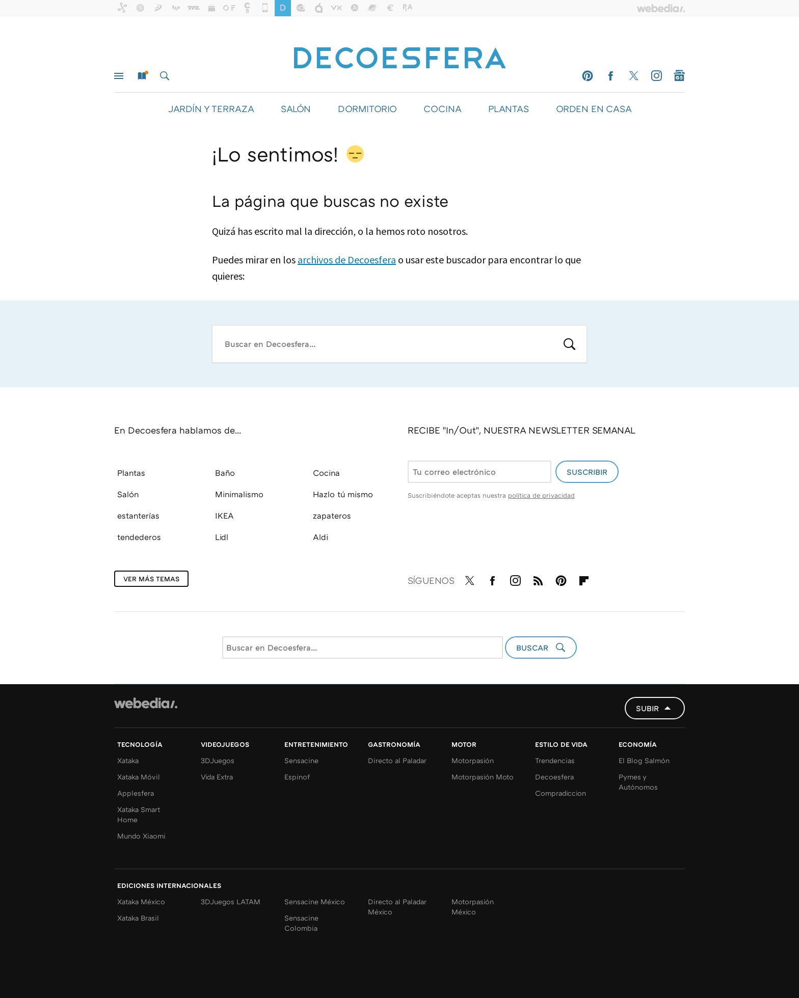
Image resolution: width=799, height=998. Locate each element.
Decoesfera (554, 776)
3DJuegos (217, 760)
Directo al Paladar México (397, 906)
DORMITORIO (367, 108)
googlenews (679, 76)
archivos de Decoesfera (347, 259)
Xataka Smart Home (138, 814)
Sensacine (301, 760)
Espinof (297, 776)
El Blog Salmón (644, 760)
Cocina (326, 473)
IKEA (224, 515)
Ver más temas (151, 579)
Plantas (131, 473)
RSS (538, 579)
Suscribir (587, 471)
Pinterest (587, 76)
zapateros (332, 515)
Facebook (610, 76)
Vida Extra (217, 776)
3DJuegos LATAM (230, 901)
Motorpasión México (472, 906)
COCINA (442, 108)
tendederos (139, 537)
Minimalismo (239, 494)
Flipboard (584, 579)
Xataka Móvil (138, 776)
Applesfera (135, 793)
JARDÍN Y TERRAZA (211, 108)
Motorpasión (472, 760)
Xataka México (141, 901)
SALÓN (296, 108)
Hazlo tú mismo (343, 494)
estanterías (138, 515)
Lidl (221, 537)
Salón (128, 494)
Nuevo (142, 76)
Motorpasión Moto (482, 776)
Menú (119, 76)
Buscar (164, 76)
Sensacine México (314, 901)
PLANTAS (508, 108)
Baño (225, 473)
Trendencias (555, 760)
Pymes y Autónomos (638, 781)
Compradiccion (560, 793)
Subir (647, 708)
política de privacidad (541, 495)
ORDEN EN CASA (593, 108)
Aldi (320, 537)
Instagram (656, 76)
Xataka (128, 760)
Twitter (633, 76)
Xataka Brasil (138, 917)
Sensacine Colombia (301, 922)
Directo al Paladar (397, 760)
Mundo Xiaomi (141, 835)
